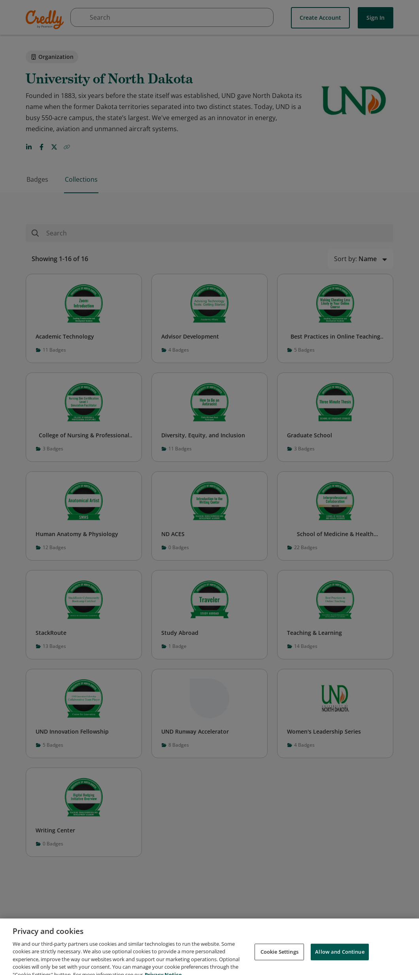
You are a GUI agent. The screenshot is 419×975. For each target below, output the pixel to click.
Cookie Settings (279, 960)
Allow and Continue (339, 960)
